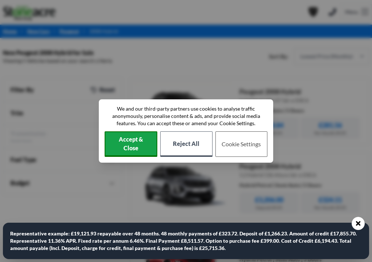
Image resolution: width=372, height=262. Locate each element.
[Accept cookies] (131, 144)
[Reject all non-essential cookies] (186, 144)
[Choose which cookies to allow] (241, 144)
